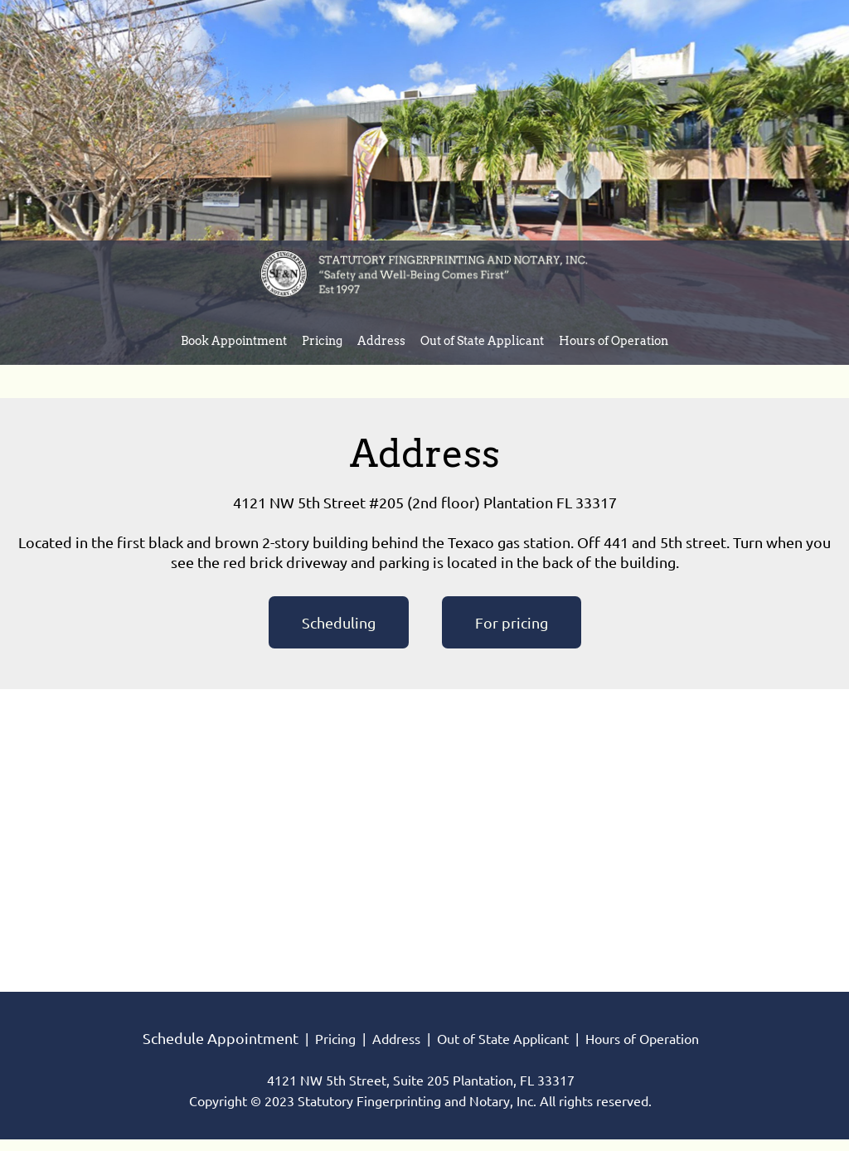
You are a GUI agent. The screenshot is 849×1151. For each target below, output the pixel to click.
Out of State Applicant (503, 1039)
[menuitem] (233, 343)
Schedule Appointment (220, 1038)
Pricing (335, 1039)
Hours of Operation (642, 1039)
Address (396, 1039)
